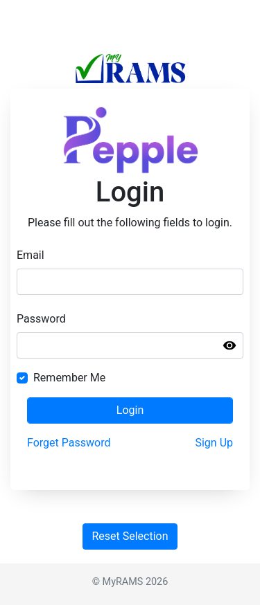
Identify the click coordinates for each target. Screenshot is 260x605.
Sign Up (214, 442)
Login (130, 410)
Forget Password (68, 442)
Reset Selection (130, 536)
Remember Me (69, 377)
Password (41, 318)
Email (30, 255)
